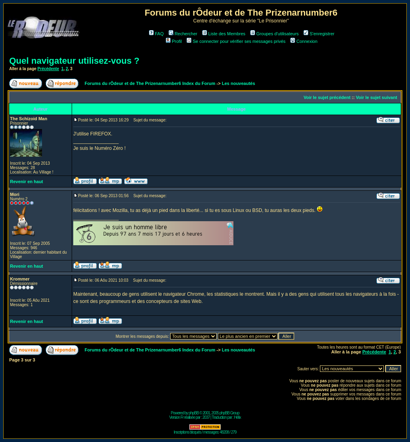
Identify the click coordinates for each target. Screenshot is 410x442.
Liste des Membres (223, 33)
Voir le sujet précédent (326, 97)
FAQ (156, 33)
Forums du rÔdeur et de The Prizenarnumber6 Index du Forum (149, 83)
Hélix (237, 417)
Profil (174, 41)
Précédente (48, 69)
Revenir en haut (26, 181)
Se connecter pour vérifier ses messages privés (236, 41)
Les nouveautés (238, 83)
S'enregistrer (318, 33)
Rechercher (183, 33)
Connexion (304, 41)
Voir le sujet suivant (376, 97)
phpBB (194, 413)
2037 (206, 417)
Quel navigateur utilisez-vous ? (74, 61)
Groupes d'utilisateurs (274, 33)
